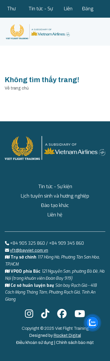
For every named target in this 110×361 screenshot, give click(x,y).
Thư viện (11, 12)
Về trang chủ (17, 88)
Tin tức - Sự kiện (40, 12)
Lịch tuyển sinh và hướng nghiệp (55, 196)
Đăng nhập (88, 12)
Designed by (55, 335)
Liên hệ (68, 12)
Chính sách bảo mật (75, 342)
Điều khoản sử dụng (35, 342)
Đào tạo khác (55, 205)
